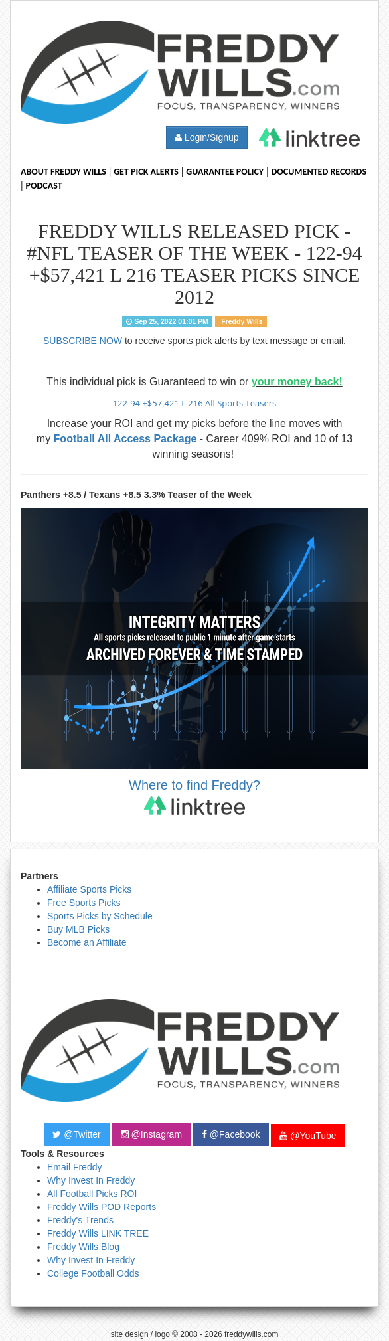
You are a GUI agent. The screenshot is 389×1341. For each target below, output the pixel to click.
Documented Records (319, 171)
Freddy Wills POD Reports (101, 1207)
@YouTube (307, 1135)
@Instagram (151, 1134)
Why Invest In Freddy (91, 1180)
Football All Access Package (125, 438)
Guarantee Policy (225, 171)
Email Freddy (74, 1167)
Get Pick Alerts (146, 171)
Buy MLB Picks (78, 929)
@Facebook (231, 1134)
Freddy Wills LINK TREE (98, 1233)
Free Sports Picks (83, 902)
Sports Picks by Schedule (100, 916)
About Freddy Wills (63, 171)
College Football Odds (93, 1273)
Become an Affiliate (87, 942)
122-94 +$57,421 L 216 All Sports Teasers (195, 403)
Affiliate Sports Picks (89, 889)
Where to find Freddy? (194, 796)
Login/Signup (207, 137)
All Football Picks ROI (92, 1193)
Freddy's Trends (80, 1220)
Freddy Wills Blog (83, 1246)
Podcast (44, 185)
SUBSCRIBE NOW (82, 340)
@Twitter (76, 1134)
